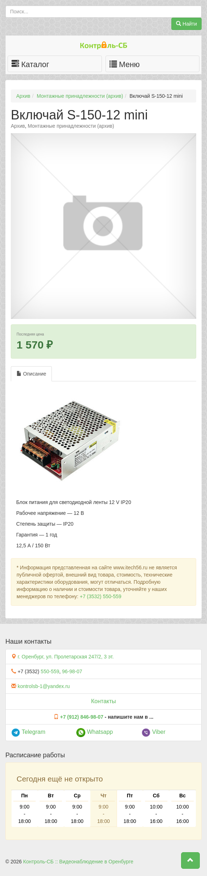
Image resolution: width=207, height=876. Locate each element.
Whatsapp (94, 732)
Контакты (103, 701)
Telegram (28, 732)
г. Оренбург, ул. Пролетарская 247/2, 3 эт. (66, 657)
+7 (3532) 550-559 (100, 596)
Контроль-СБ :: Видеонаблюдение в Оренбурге (78, 861)
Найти (186, 24)
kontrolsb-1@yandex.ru (44, 686)
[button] (190, 860)
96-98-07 (72, 671)
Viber (153, 732)
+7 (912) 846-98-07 (81, 717)
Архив (23, 96)
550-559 (50, 671)
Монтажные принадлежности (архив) (80, 96)
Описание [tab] (31, 374)
